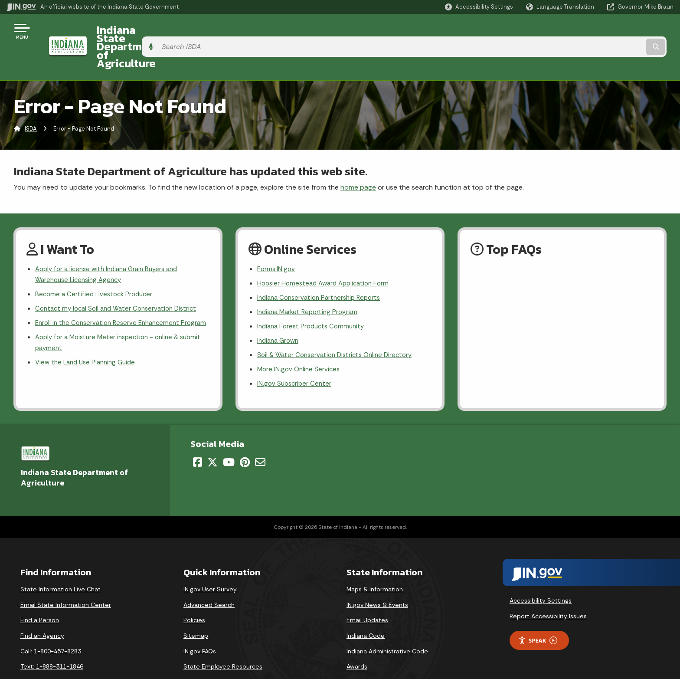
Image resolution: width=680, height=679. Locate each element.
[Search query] (596, 31)
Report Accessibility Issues (548, 593)
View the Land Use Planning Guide (88, 349)
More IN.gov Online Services (300, 344)
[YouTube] (229, 438)
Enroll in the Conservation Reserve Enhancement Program (111, 301)
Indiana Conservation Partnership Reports (323, 268)
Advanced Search (209, 581)
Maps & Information (375, 566)
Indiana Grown (279, 314)
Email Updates (367, 597)
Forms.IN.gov (276, 238)
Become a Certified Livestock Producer (96, 264)
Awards (357, 643)
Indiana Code (366, 613)
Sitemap (195, 613)
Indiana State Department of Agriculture (190, 31)
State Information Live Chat (60, 566)
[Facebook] (197, 438)
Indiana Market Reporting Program (310, 283)
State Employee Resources (222, 643)
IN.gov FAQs (199, 628)
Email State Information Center (65, 581)
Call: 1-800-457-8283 (50, 628)
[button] (479, 7)
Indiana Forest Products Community (314, 299)
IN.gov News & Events (377, 581)
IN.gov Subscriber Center (295, 359)
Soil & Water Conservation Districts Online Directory (339, 329)
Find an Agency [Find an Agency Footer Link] (42, 613)
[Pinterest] (245, 438)
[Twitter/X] (212, 438)
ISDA (31, 97)
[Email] (260, 438)
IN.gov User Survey (210, 566)
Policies (194, 597)
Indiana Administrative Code (387, 628)
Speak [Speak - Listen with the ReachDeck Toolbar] (537, 617)
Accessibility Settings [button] (541, 577)
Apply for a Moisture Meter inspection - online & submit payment (111, 328)
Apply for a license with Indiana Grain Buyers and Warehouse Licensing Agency (111, 243)
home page (358, 155)
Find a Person (39, 597)
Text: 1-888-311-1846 (51, 643)
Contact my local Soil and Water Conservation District (120, 280)
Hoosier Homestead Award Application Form (327, 253)
